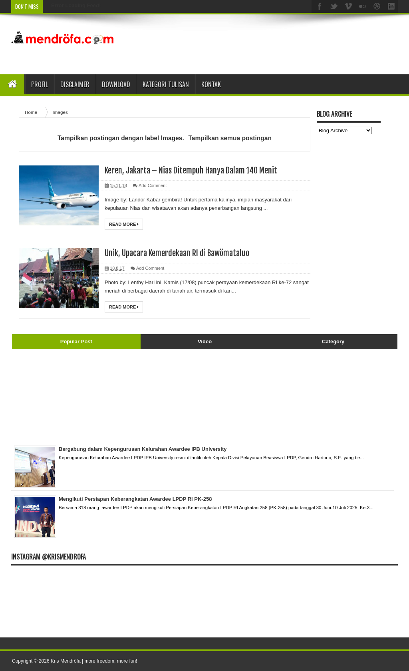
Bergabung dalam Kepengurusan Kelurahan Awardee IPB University (142, 449)
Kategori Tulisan (166, 84)
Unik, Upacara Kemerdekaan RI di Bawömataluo (177, 253)
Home (31, 112)
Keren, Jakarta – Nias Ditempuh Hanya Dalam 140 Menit (191, 170)
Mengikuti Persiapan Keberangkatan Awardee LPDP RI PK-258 (135, 499)
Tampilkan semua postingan (230, 138)
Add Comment (153, 185)
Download (116, 84)
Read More (124, 224)
